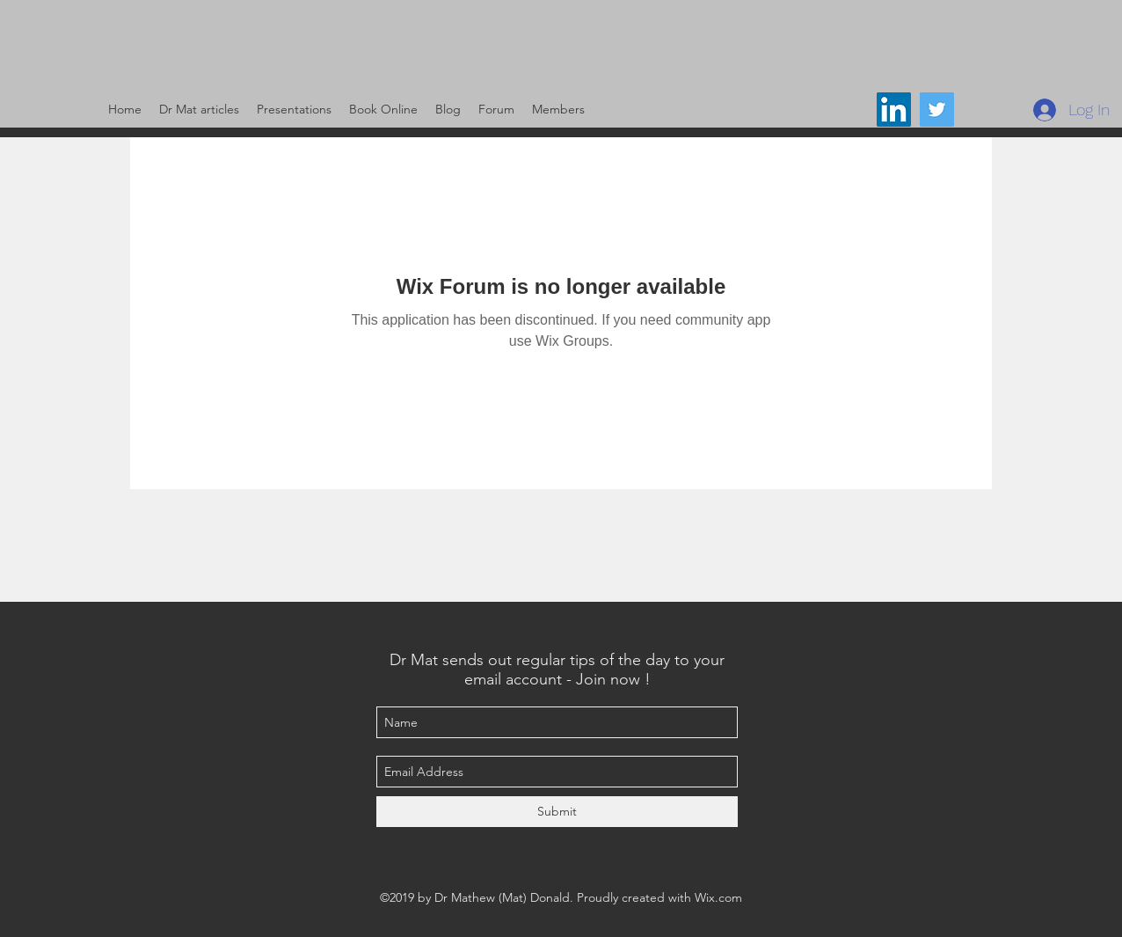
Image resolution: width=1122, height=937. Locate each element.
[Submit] (557, 811)
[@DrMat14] (937, 109)
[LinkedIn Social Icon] (894, 109)
